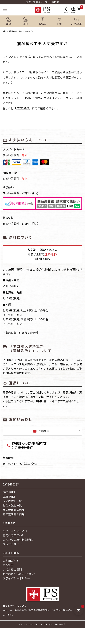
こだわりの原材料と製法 (18, 540)
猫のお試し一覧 (12, 505)
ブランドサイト (12, 544)
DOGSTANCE (9, 492)
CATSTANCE (23, 108)
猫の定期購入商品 (14, 514)
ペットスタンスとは (15, 531)
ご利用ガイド (11, 561)
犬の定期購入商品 (14, 510)
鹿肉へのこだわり (14, 535)
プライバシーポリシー (16, 578)
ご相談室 (41, 431)
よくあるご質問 (12, 569)
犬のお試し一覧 (12, 501)
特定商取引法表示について (19, 574)
